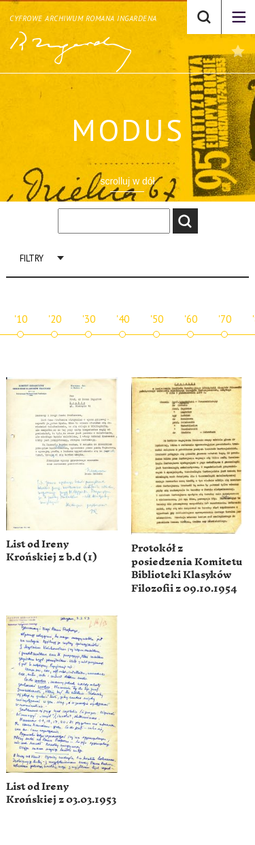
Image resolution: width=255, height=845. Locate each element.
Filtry (32, 258)
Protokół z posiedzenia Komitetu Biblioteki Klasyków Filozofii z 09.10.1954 (186, 569)
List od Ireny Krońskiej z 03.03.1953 (61, 793)
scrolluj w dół (127, 181)
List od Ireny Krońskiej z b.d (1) (51, 551)
